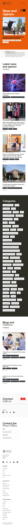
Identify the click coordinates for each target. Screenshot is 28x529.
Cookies (4, 503)
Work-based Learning (15, 306)
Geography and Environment (9, 254)
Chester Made (5, 128)
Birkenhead (16, 212)
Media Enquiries (11, 435)
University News (5, 42)
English (12, 236)
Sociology (13, 292)
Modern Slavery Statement (7, 512)
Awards (4, 40)
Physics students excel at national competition (11, 94)
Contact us (4, 470)
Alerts (3, 477)
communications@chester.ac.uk (10, 52)
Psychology (14, 289)
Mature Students (7, 271)
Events (4, 473)
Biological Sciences (7, 212)
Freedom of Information (6, 510)
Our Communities (5, 493)
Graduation (6, 257)
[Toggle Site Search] (24, 3)
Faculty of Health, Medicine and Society (11, 247)
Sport (19, 292)
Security (4, 519)
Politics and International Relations (10, 285)
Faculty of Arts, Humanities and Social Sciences (12, 243)
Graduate (15, 128)
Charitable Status (5, 508)
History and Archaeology (8, 261)
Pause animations (7, 523)
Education (10, 128)
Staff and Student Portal (6, 475)
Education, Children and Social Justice (10, 233)
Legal (3, 506)
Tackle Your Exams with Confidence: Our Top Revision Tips (12, 366)
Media (14, 271)
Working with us (5, 517)
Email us (11, 429)
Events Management (7, 240)
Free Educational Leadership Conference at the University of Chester (13, 185)
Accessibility (4, 501)
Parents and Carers (6, 486)
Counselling (15, 226)
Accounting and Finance (8, 205)
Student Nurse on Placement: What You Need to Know (14, 352)
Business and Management (8, 215)
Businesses (4, 492)
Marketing (10, 268)
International (13, 40)
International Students (6, 485)
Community (12, 222)
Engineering (6, 236)
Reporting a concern (6, 495)
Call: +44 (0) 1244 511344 (11, 432)
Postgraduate (18, 40)
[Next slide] (24, 10)
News (3, 471)
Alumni (17, 205)
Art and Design (6, 208)
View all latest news (6, 69)
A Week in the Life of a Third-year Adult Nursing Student (13, 377)
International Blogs (7, 264)
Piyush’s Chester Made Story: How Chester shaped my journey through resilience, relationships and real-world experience (13, 155)
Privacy (4, 505)
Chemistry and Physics (6, 97)
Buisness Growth (5, 159)
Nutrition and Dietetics (19, 278)
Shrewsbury (6, 292)
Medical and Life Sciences (8, 275)
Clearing (5, 222)
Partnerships (5, 515)
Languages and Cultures (18, 264)
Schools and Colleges (6, 488)
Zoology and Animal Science (9, 310)
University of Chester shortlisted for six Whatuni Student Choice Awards (13, 37)
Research (20, 289)
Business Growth (19, 215)
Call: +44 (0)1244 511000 (11, 438)
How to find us (5, 468)
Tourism (19, 299)
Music (17, 275)
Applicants (4, 483)
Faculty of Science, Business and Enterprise (17, 97)
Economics (13, 229)
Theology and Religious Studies (9, 299)
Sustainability (6, 296)
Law (4, 268)
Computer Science (7, 226)
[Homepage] (7, 3)
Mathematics (17, 268)
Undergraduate (6, 303)
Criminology (6, 229)
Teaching (13, 296)
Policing (13, 282)
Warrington (6, 306)
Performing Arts (6, 282)
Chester (8, 40)
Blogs (22, 212)
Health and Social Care (15, 257)
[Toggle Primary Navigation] (22, 3)
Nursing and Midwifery (8, 278)
